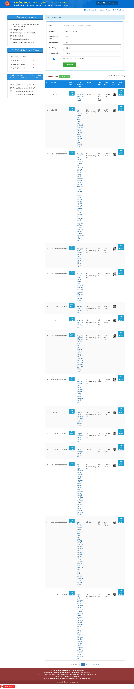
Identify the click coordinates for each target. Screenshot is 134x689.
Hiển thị (110, 76)
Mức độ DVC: (53, 43)
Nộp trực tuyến (121, 92)
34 (33, 60)
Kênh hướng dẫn (90, 10)
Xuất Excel (64, 76)
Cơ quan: (52, 31)
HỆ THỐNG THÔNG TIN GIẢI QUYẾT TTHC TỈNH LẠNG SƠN (42, 3)
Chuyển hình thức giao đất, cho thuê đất (80, 437)
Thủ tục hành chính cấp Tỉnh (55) (24, 85)
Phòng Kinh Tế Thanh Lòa (116, 10)
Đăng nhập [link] (101, 3)
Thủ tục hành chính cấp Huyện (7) (24, 88)
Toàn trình (71, 335)
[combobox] (92, 31)
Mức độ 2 (71, 305)
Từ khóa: (52, 26)
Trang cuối (96, 664)
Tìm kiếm (69, 64)
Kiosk (102, 10)
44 (33, 64)
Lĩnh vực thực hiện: (53, 37)
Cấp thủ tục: (53, 48)
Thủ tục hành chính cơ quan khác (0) (25, 94)
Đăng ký (113, 3)
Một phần (71, 93)
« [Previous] (79, 664)
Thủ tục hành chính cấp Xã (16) (23, 91)
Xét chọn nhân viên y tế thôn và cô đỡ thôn (80, 324)
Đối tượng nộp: (54, 53)
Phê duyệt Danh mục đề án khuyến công (80, 98)
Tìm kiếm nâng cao (53, 17)
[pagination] (115, 76)
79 (33, 68)
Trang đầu (73, 664)
